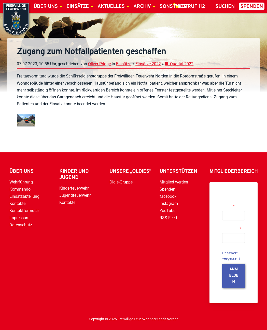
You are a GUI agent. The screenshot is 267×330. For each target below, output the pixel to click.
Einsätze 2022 (148, 63)
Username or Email (232, 204)
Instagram (169, 203)
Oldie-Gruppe (121, 182)
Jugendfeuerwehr (75, 195)
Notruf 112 (191, 7)
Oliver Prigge (99, 63)
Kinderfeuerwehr (74, 188)
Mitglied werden (174, 182)
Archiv (142, 7)
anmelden (233, 276)
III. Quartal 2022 (179, 63)
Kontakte (17, 203)
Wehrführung (21, 182)
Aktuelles (111, 7)
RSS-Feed (168, 217)
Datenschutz (20, 224)
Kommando (20, 189)
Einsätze (77, 7)
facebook (168, 196)
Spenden (251, 7)
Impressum (19, 217)
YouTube (167, 210)
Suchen (225, 7)
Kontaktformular (24, 210)
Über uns (46, 7)
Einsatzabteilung (24, 196)
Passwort (231, 229)
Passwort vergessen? (231, 255)
